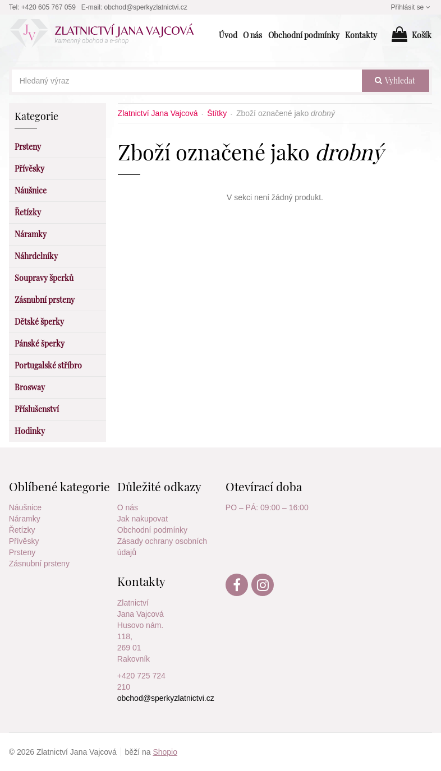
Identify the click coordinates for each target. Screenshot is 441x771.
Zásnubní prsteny (39, 563)
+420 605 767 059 (48, 7)
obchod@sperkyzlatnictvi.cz (145, 7)
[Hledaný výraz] (187, 81)
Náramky (24, 518)
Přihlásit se (412, 7)
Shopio (165, 751)
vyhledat (395, 80)
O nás (127, 507)
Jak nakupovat (142, 518)
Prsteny (22, 552)
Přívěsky (24, 541)
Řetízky (22, 529)
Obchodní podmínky (152, 529)
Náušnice (25, 507)
